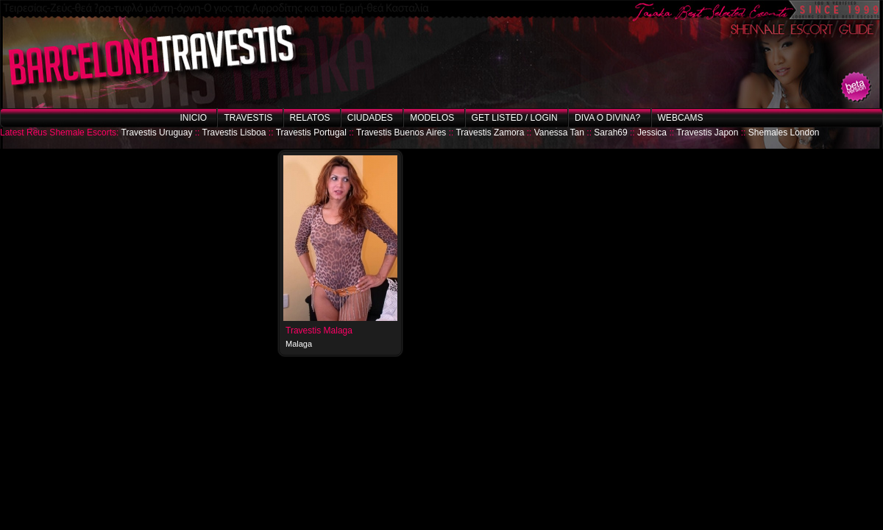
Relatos (310, 118)
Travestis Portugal (311, 132)
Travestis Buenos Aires (401, 132)
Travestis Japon (707, 132)
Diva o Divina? (607, 118)
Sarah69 (610, 132)
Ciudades (370, 118)
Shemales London (784, 132)
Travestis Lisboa (234, 132)
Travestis (248, 118)
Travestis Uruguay (157, 132)
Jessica (652, 132)
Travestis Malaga (319, 330)
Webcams (680, 118)
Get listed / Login (515, 118)
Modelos (432, 118)
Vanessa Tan (559, 132)
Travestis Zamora (489, 132)
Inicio (193, 118)
